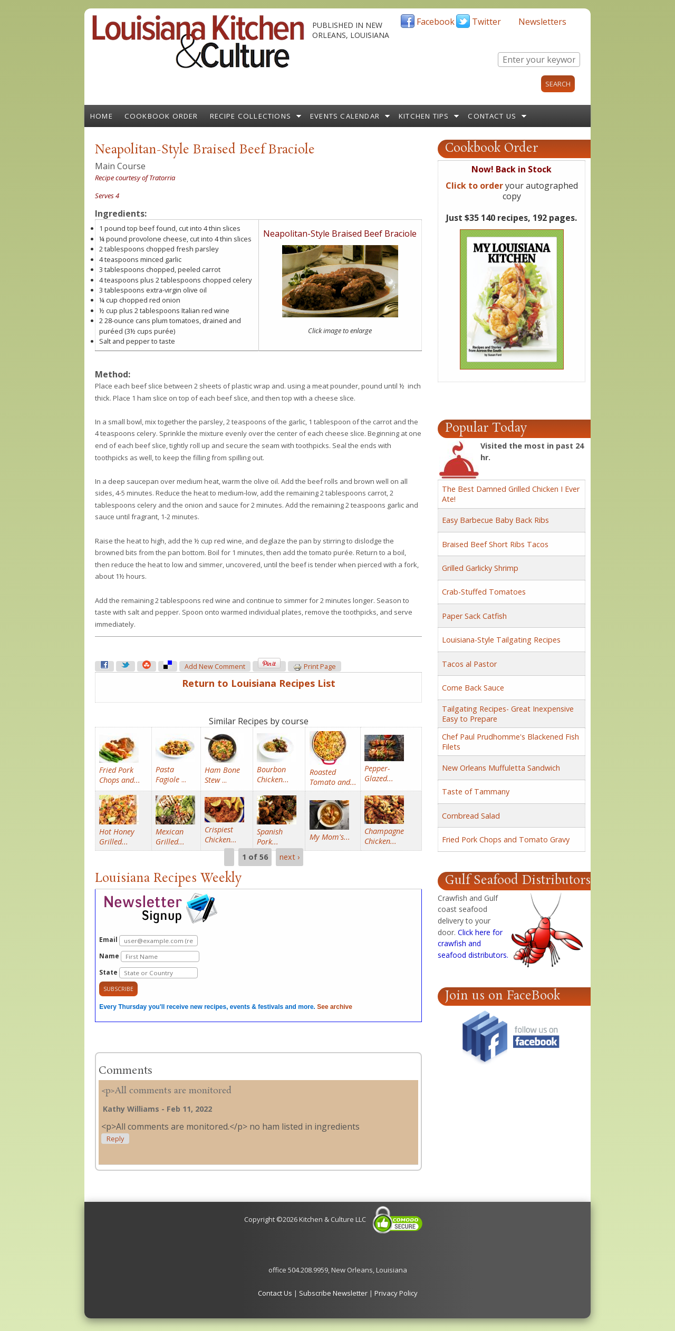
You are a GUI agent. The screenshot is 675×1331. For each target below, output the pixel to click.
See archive (334, 1007)
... (171, 774)
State (148, 972)
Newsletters (542, 21)
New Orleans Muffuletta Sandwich (501, 768)
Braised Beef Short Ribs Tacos (495, 544)
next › (289, 857)
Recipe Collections (251, 116)
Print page (314, 667)
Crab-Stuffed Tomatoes (484, 592)
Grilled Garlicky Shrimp (480, 568)
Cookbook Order (161, 116)
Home (101, 116)
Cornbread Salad (471, 816)
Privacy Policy (396, 1293)
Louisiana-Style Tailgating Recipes (501, 640)
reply (115, 1138)
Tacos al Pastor (469, 664)
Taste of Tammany (475, 791)
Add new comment (215, 666)
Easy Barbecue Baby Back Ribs (495, 520)
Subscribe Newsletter (333, 1293)
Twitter (486, 21)
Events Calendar (345, 116)
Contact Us (492, 116)
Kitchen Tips (424, 116)
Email (148, 940)
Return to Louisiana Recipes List (258, 683)
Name (149, 956)
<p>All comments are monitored (166, 1091)
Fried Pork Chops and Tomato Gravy (506, 839)
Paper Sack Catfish (474, 616)
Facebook (436, 21)
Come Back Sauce (473, 688)
